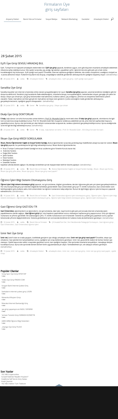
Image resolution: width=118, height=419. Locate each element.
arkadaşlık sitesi (55, 79)
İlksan (96, 169)
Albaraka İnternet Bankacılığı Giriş (14, 303)
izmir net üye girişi (78, 251)
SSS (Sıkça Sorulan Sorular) (92, 130)
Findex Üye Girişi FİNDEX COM (13, 280)
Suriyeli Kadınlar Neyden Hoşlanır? (14, 377)
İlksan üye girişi (28, 171)
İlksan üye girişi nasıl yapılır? (46, 171)
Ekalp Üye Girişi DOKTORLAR (17, 114)
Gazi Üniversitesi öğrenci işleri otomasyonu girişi (71, 195)
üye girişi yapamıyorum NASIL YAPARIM (17, 309)
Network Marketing (69, 19)
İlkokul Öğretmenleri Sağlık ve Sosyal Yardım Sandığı (72, 169)
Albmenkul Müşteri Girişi (11, 297)
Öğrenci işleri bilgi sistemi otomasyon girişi (68, 198)
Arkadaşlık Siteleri (101, 19)
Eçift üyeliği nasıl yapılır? (84, 79)
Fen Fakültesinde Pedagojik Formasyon (83, 222)
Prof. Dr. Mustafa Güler (72, 130)
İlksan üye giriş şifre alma (11, 171)
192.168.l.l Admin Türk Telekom (13, 384)
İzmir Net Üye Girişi (12, 233)
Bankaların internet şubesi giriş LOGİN (16, 291)
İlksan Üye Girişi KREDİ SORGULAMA (21, 138)
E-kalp (41, 130)
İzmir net (66, 251)
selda (22, 79)
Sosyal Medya (51, 19)
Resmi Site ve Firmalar (32, 19)
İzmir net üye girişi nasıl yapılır (98, 251)
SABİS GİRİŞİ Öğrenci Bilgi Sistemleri (15, 321)
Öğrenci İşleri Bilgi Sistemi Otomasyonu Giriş (26, 180)
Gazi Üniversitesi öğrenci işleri (27, 224)
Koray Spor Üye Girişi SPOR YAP (13, 274)
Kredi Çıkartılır (7, 381)
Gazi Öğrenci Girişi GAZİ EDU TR (19, 206)
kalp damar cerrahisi (53, 130)
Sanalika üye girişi (46, 105)
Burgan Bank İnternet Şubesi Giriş (14, 286)
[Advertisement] (59, 36)
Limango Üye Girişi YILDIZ (11, 327)
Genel (32, 105)
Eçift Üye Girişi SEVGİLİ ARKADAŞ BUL (22, 63)
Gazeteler (85, 19)
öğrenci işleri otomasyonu (96, 198)
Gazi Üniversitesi (7, 224)
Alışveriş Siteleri (12, 19)
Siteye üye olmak (61, 105)
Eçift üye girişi (68, 79)
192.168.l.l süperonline (10, 374)
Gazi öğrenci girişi (106, 222)
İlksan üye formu (106, 169)
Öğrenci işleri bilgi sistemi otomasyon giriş (33, 198)
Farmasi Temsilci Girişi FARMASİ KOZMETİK (18, 315)
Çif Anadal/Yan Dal (59, 222)
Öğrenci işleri (96, 195)
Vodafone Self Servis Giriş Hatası (14, 379)
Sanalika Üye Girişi (11, 87)
